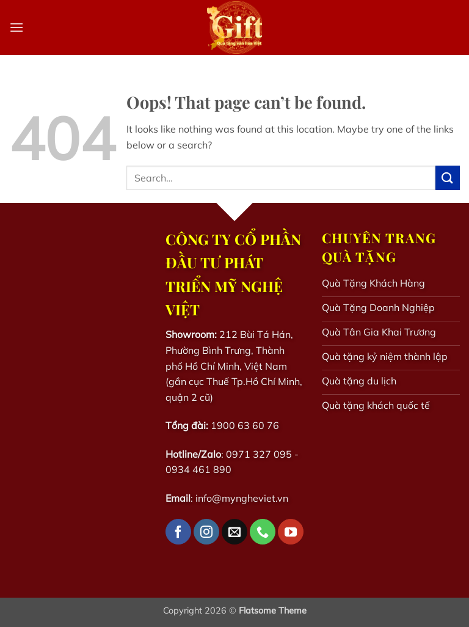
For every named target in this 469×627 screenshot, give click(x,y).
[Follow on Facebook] (178, 531)
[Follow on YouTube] (291, 531)
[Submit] (447, 177)
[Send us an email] (234, 531)
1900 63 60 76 (245, 425)
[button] (16, 27)
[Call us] (262, 531)
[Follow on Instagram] (206, 531)
